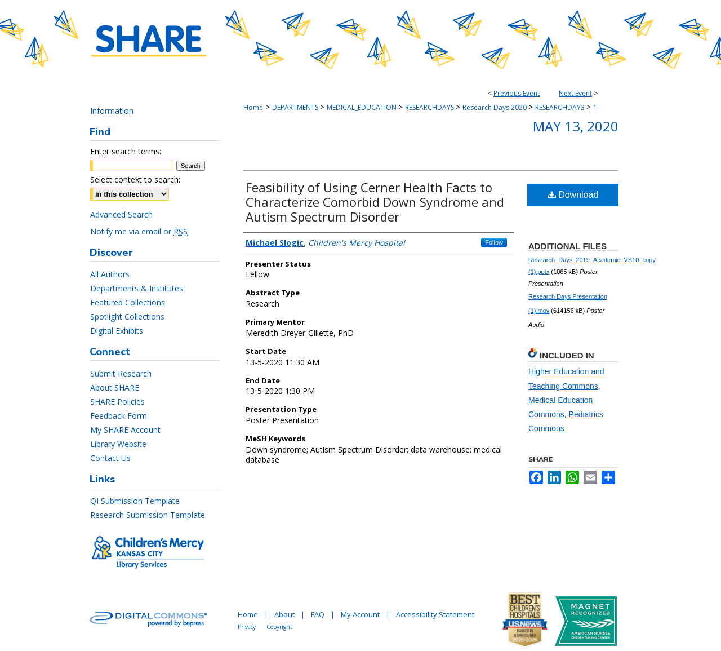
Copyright (279, 627)
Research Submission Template (147, 515)
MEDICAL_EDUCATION (362, 107)
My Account (360, 614)
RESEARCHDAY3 (560, 107)
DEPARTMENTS (296, 107)
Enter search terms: (125, 151)
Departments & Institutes (136, 288)
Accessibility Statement (435, 614)
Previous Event (516, 93)
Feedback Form (118, 415)
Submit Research (121, 373)
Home (253, 107)
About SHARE (114, 387)
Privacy (247, 627)
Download (573, 195)
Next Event (575, 93)
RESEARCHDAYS (430, 107)
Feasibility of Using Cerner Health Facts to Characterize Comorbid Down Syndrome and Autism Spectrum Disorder (375, 202)
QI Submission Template (135, 500)
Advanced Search (121, 214)
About (284, 614)
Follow (494, 242)
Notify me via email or (139, 231)
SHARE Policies (117, 401)
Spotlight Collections (127, 316)
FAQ (317, 614)
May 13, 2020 (575, 126)
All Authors (110, 274)
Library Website (118, 444)
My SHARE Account (125, 429)
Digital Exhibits (116, 330)
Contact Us (110, 458)
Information (111, 110)
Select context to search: (135, 179)
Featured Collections (127, 302)
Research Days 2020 (495, 107)
